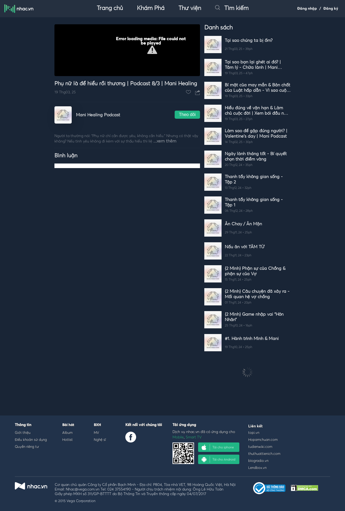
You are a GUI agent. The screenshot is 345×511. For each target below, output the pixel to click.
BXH (97, 425)
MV (96, 432)
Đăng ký (330, 9)
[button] (152, 49)
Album (67, 432)
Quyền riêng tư (27, 446)
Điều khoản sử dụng (31, 439)
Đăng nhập (307, 9)
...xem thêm (164, 141)
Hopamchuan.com (263, 439)
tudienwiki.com (260, 446)
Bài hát (68, 425)
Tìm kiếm (232, 8)
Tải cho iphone (218, 447)
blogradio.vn (258, 460)
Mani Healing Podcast (98, 115)
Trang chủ (110, 8)
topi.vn (253, 432)
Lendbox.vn (257, 467)
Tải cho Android (218, 459)
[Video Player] (127, 50)
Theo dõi (187, 114)
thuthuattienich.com (264, 453)
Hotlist (67, 439)
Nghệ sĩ (100, 439)
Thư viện (189, 8)
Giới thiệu (22, 432)
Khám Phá (150, 8)
